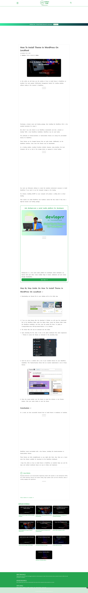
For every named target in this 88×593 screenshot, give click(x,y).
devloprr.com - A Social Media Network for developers (44, 24)
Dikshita (37, 55)
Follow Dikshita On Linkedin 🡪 (27, 497)
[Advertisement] (44, 15)
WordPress (24, 55)
